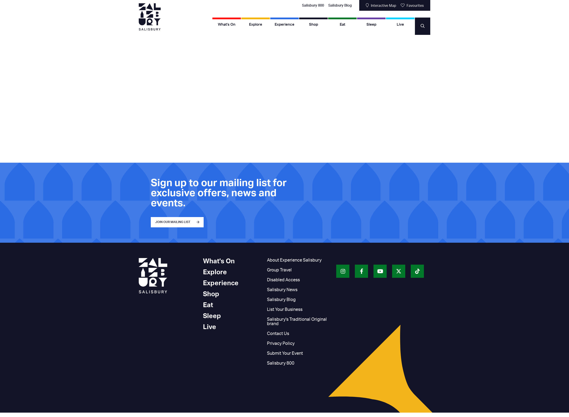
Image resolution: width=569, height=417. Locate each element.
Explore (255, 24)
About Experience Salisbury (294, 260)
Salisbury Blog (340, 5)
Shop (313, 24)
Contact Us (278, 333)
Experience (284, 24)
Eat (342, 24)
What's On (226, 24)
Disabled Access (283, 280)
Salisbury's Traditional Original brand (297, 321)
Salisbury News (282, 290)
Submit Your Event (285, 353)
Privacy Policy (281, 343)
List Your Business (284, 309)
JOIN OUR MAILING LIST (172, 222)
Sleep (371, 24)
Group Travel (279, 270)
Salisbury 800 (313, 5)
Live (400, 24)
